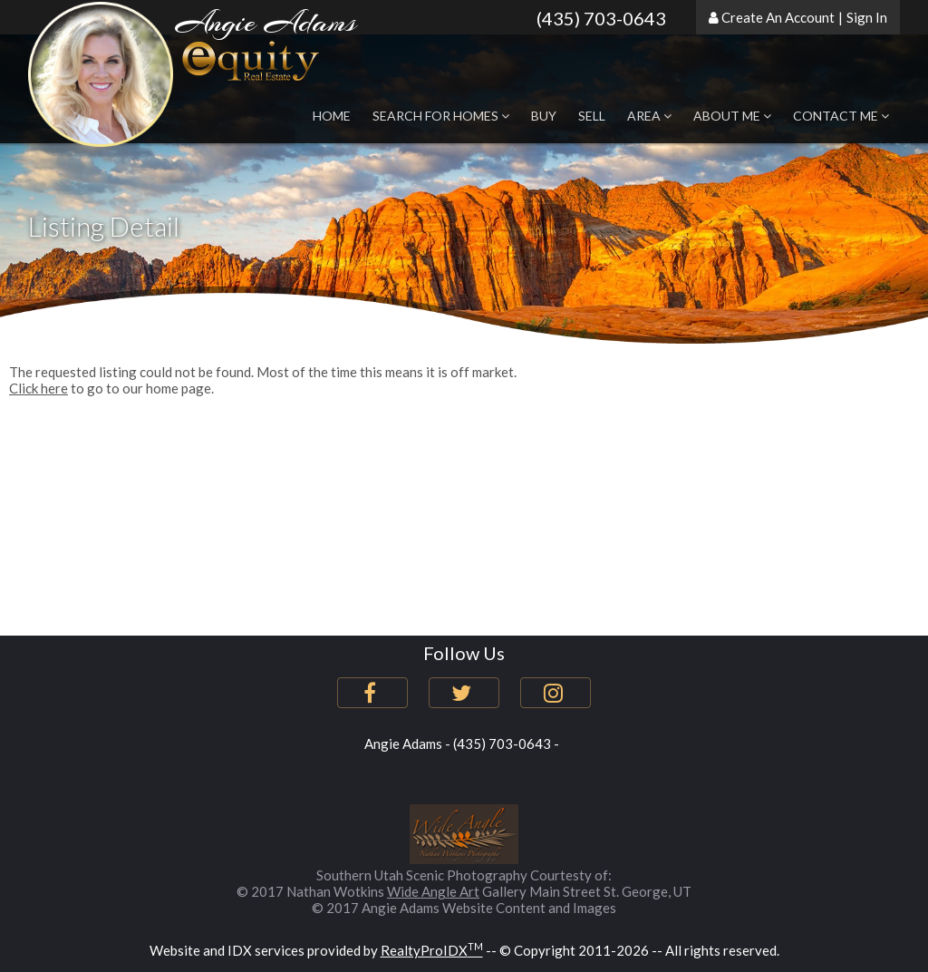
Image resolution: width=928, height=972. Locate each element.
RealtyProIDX (432, 950)
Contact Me (841, 115)
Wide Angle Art (433, 891)
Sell (591, 115)
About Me (732, 115)
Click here (38, 388)
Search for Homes (440, 115)
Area (649, 115)
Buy (543, 115)
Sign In (866, 17)
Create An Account (778, 17)
